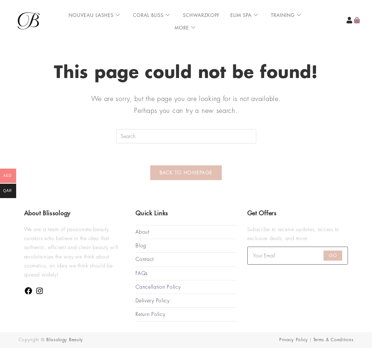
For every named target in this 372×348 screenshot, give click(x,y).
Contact (145, 259)
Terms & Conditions (333, 340)
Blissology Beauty (64, 340)
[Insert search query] (186, 136)
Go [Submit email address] (333, 255)
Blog (141, 245)
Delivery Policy (153, 300)
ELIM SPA (244, 15)
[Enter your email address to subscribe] (297, 256)
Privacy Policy (293, 340)
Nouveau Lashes (94, 15)
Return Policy (150, 314)
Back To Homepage (186, 172)
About (143, 231)
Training (286, 15)
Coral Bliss (151, 15)
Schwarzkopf (201, 15)
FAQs (142, 273)
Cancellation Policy (158, 286)
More (185, 28)
